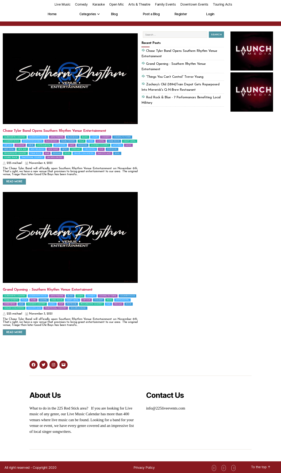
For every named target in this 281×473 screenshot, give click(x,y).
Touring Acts (222, 4)
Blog (114, 14)
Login (210, 14)
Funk (90, 141)
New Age (22, 149)
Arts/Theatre (57, 137)
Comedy (81, 4)
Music (128, 145)
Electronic (51, 141)
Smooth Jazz (104, 153)
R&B (47, 153)
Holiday (20, 145)
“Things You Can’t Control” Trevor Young (174, 77)
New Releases (37, 149)
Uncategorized (55, 157)
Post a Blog (151, 14)
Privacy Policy (144, 467)
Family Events (165, 4)
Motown (117, 145)
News (64, 149)
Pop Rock (112, 149)
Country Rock (11, 141)
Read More (14, 181)
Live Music (62, 4)
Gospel (100, 141)
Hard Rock (114, 141)
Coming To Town (122, 137)
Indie (30, 145)
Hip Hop (8, 145)
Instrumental (44, 145)
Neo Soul (9, 149)
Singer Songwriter (83, 153)
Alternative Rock (38, 137)
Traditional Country (32, 157)
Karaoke (98, 4)
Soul (117, 153)
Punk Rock (35, 153)
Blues (85, 137)
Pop (101, 149)
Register (181, 14)
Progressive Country (15, 153)
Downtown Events (194, 4)
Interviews (60, 145)
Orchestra (90, 149)
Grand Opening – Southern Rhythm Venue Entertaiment (47, 290)
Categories (87, 14)
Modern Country (100, 145)
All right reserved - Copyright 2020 (30, 467)
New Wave (53, 149)
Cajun (95, 137)
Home (52, 14)
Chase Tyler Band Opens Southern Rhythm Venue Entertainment (54, 131)
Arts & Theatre (139, 4)
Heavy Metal (129, 141)
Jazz (72, 145)
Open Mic (116, 4)
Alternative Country (14, 137)
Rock (67, 153)
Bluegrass (72, 137)
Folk (81, 141)
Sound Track (10, 157)
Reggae (57, 153)
